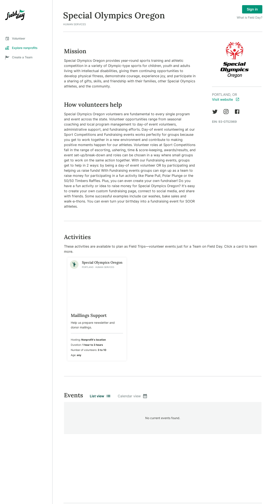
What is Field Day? (249, 17)
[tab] (26, 38)
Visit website (226, 99)
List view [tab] (100, 396)
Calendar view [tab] (133, 396)
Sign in (252, 9)
